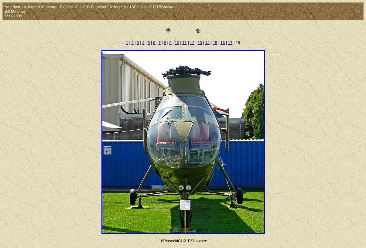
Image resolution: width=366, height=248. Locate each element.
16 (223, 42)
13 (199, 42)
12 (192, 42)
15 (215, 42)
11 (184, 42)
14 (207, 42)
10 (177, 42)
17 (230, 42)
